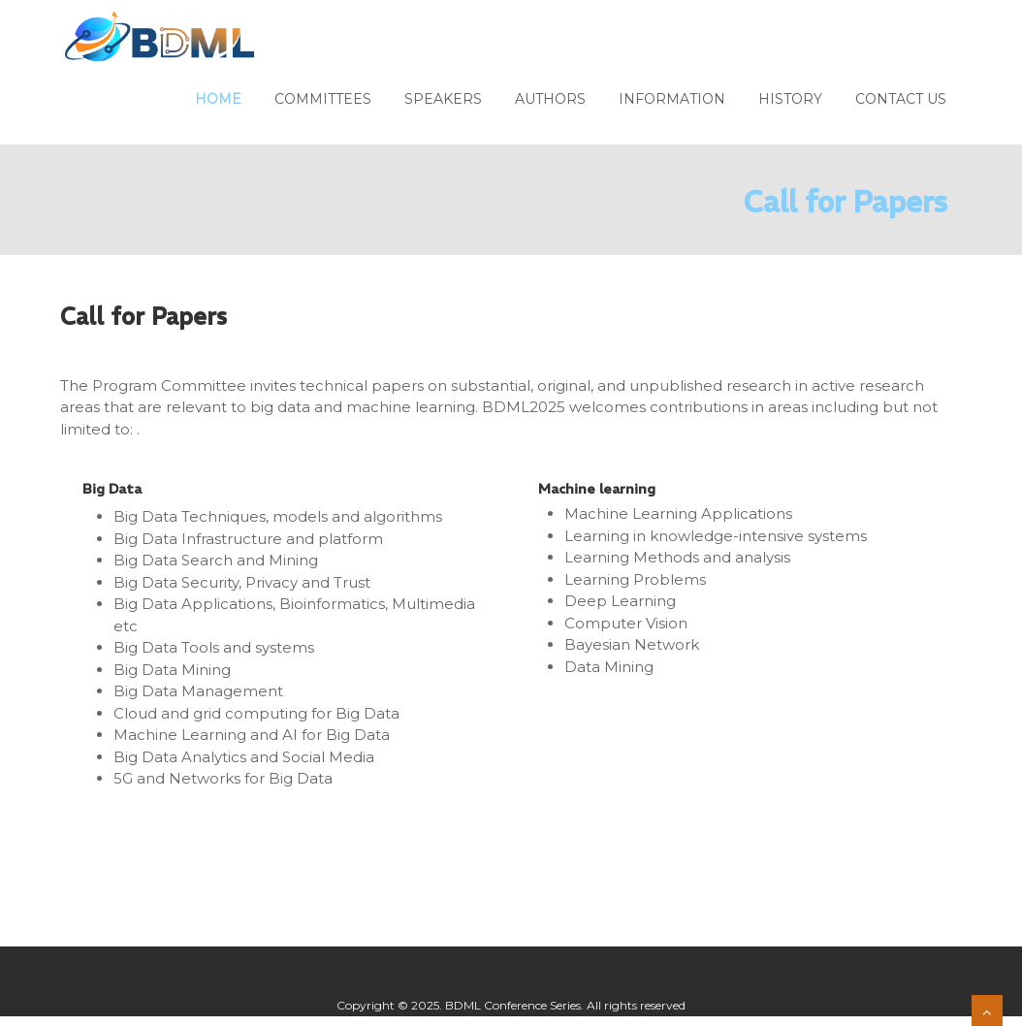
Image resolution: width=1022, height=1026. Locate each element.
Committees (322, 99)
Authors (550, 99)
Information (672, 99)
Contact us (900, 99)
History (790, 99)
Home (218, 99)
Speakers (443, 99)
